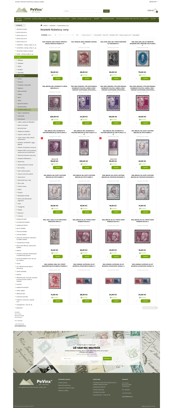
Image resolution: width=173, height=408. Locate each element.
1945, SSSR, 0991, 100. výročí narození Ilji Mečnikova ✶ (113, 42)
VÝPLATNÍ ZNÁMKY (22, 231)
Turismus (20, 216)
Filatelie (20, 210)
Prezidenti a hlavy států (24, 85)
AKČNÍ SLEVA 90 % (22, 32)
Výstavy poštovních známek (25, 164)
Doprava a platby (63, 390)
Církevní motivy (22, 186)
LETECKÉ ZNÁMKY (21, 234)
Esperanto (20, 213)
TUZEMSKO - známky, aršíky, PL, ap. (35, 18)
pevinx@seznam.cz (20, 325)
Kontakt (17, 1)
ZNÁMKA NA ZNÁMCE (24, 131)
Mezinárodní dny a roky (24, 180)
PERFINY (19, 250)
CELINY (153, 18)
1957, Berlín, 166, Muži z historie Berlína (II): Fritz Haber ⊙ (142, 132)
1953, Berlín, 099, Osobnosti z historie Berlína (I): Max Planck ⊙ (55, 132)
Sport (19, 97)
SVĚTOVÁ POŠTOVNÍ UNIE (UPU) (27, 155)
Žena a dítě (21, 183)
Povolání (20, 192)
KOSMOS (20, 69)
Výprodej (135, 35)
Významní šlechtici (23, 103)
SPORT (19, 66)
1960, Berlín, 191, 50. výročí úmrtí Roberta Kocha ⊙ (84, 220)
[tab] (20, 25)
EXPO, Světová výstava (24, 171)
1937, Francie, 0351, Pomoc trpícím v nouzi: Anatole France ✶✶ (54, 42)
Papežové (20, 88)
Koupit (58, 78)
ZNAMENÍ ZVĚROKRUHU (24, 158)
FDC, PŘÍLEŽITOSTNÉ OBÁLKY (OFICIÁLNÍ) (25, 267)
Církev (19, 100)
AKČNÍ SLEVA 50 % (22, 38)
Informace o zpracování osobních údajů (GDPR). (86, 354)
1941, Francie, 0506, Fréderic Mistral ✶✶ (84, 42)
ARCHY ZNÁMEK (21, 228)
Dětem (19, 189)
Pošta (19, 203)
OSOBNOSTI (21, 76)
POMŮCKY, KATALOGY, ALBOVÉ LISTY (25, 300)
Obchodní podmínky (27, 1)
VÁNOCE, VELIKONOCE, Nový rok (27, 147)
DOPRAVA (20, 63)
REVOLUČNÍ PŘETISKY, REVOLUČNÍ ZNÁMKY (26, 246)
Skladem (112, 35)
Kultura (20, 79)
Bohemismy (21, 161)
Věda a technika (22, 91)
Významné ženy (22, 106)
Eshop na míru (146, 406)
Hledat (106, 11)
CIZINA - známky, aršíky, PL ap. (81, 18)
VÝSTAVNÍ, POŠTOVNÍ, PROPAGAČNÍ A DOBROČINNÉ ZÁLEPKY (27, 254)
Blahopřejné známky (23, 195)
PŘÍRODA (20, 60)
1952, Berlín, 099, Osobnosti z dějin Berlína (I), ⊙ (54, 87)
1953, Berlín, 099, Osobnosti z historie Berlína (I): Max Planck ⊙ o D (84, 132)
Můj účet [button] (153, 1)
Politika (20, 94)
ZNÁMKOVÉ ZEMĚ (108, 18)
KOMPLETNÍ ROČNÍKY (23, 287)
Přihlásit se (107, 358)
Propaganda (21, 207)
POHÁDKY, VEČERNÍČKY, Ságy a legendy (26, 143)
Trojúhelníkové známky (23, 242)
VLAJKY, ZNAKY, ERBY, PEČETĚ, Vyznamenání (26, 138)
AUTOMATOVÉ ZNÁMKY (23, 222)
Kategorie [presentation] (19, 25)
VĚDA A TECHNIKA (23, 125)
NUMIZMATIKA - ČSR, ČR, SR (24, 305)
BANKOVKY (20, 308)
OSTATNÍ (19, 284)
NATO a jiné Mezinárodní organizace (25, 199)
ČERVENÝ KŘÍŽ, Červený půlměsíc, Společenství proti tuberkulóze (27, 151)
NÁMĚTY (96, 18)
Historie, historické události (25, 174)
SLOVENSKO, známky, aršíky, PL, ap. (27, 48)
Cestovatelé (21, 116)
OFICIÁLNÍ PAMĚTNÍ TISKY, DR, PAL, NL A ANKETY (132, 18)
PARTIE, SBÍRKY (21, 290)
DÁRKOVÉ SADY (21, 293)
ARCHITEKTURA (22, 128)
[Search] (83, 11)
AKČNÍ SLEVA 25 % (22, 41)
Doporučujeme (124, 35)
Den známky (21, 168)
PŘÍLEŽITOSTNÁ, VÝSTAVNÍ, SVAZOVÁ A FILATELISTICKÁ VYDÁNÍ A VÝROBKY (27, 279)
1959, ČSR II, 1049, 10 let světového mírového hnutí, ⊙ (54, 220)
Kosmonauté (21, 119)
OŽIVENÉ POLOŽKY (19, 19)
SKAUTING (21, 72)
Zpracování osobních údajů (66, 388)
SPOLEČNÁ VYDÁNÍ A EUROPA (59, 18)
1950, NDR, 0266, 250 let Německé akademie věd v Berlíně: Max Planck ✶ (142, 43)
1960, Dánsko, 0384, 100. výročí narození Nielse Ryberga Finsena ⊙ (54, 265)
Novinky (97, 35)
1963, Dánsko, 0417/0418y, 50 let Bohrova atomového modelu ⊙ (142, 265)
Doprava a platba (39, 1)
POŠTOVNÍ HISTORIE (22, 297)
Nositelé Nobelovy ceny (24, 110)
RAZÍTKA (19, 274)
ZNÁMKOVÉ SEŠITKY (22, 225)
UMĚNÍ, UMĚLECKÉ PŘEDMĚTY (26, 122)
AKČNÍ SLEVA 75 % (22, 35)
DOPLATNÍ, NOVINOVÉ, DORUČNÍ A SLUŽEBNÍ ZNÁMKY (26, 238)
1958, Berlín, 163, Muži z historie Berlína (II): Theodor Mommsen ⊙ (113, 176)
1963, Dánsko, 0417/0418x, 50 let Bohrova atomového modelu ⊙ (84, 265)
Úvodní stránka (62, 382)
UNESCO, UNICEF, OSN (24, 134)
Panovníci (20, 82)
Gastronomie (21, 177)
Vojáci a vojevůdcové (23, 113)
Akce (104, 35)
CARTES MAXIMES (21, 271)
